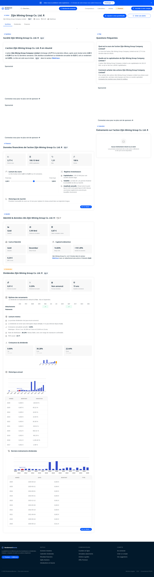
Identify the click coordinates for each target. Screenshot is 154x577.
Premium (119, 8)
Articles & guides (84, 557)
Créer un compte (122, 554)
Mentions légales (130, 571)
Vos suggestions (122, 557)
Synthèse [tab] (8, 24)
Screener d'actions (46, 551)
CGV (137, 571)
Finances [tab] (27, 24)
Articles (110, 8)
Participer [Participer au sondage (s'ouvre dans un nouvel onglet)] (109, 3)
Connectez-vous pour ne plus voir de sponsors (22, 99)
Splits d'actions (45, 560)
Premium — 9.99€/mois (10, 557)
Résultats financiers (46, 557)
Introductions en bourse (47, 563)
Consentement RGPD (146, 571)
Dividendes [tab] (17, 24)
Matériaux (51, 19)
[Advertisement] (48, 82)
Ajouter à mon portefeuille (115, 16)
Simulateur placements (86, 554)
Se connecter (121, 551)
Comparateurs (90, 8)
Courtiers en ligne (84, 551)
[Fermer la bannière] (151, 2)
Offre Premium (83, 560)
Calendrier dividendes (47, 554)
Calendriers (102, 8)
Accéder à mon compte (142, 8)
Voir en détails (86, 207)
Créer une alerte (139, 16)
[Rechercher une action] (38, 8)
